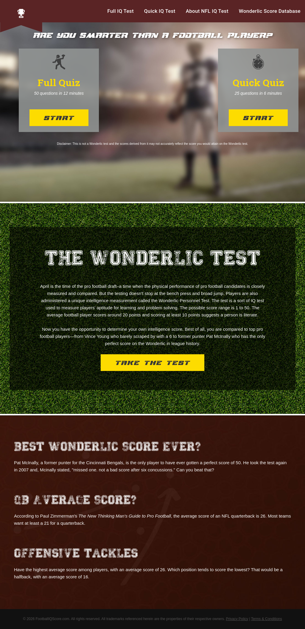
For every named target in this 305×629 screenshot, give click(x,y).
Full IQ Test (120, 11)
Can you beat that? (195, 469)
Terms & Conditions (266, 619)
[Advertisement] (158, 90)
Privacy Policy (237, 619)
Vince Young (97, 336)
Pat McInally (218, 336)
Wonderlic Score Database (270, 11)
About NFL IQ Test (207, 11)
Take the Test (152, 363)
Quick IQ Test (159, 11)
